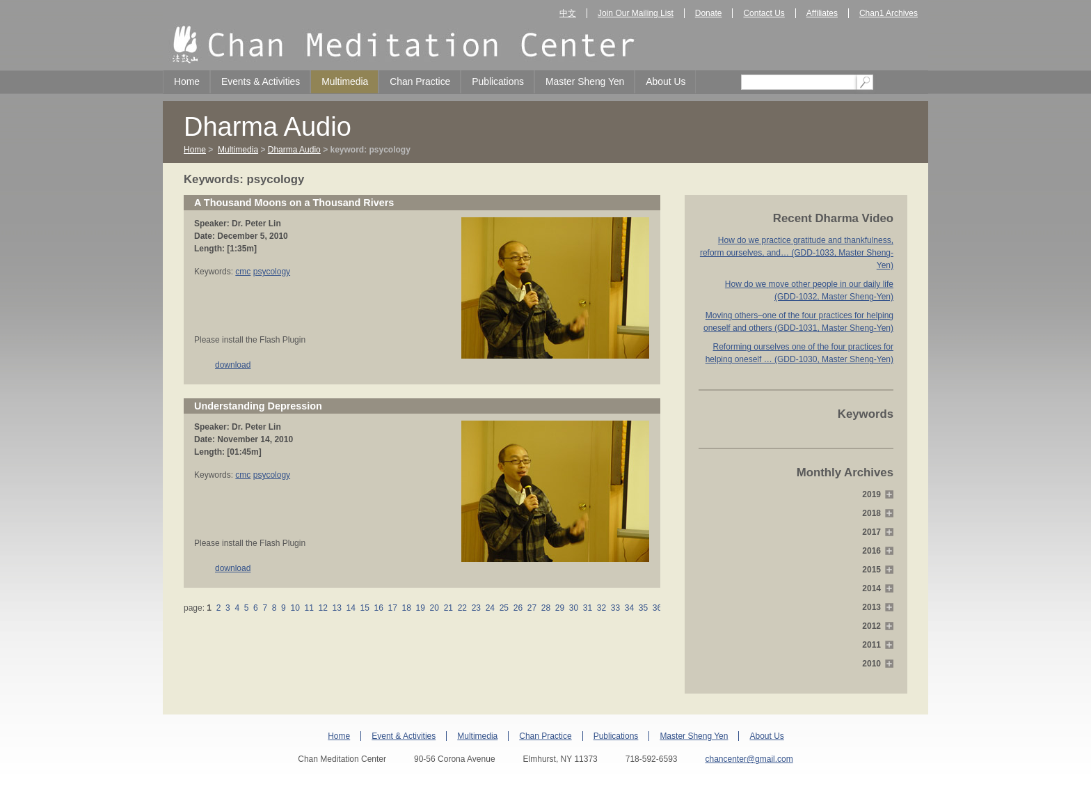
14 (351, 608)
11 (309, 608)
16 (378, 608)
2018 (871, 513)
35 (644, 608)
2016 (871, 551)
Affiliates (822, 13)
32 (601, 608)
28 (545, 608)
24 (490, 608)
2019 (871, 494)
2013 (871, 607)
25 (504, 608)
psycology (271, 271)
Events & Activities (260, 81)
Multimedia (344, 81)
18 (406, 608)
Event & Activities (404, 736)
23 (476, 608)
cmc (242, 271)
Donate (708, 13)
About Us (665, 81)
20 (434, 608)
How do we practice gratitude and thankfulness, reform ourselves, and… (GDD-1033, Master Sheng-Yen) (796, 252)
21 (448, 608)
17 (392, 608)
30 (573, 608)
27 (532, 608)
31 (587, 608)
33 (615, 608)
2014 (871, 588)
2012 (871, 626)
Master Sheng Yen (585, 81)
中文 (567, 13)
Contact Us (763, 13)
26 (518, 608)
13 (337, 608)
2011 (871, 645)
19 (420, 608)
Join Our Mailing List (636, 13)
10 (295, 608)
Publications (498, 81)
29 (559, 608)
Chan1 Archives (888, 13)
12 (323, 608)
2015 (871, 570)
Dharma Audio (294, 150)
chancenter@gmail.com (749, 759)
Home (187, 81)
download (232, 365)
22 (462, 608)
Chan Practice (420, 81)
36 (657, 608)
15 (365, 608)
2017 (871, 532)
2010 (871, 664)
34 (630, 608)
